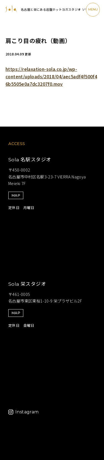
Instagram (27, 411)
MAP (15, 195)
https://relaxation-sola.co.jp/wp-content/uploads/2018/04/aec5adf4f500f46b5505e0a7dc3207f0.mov (51, 76)
